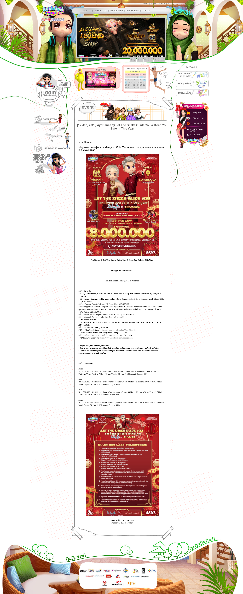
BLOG (145, 3)
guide (85, 11)
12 (126, 82)
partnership (132, 11)
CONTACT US (164, 3)
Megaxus (191, 67)
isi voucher (116, 11)
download (100, 11)
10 (162, 59)
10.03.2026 (185, 76)
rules (147, 11)
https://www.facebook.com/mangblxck (116, 338)
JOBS (153, 3)
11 (144, 80)
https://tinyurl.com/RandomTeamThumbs (118, 330)
